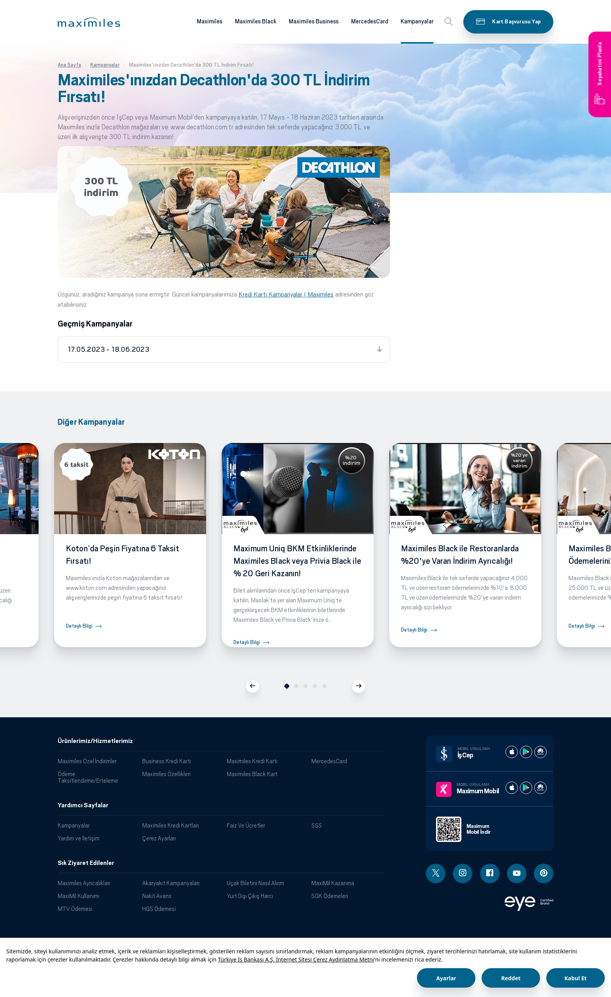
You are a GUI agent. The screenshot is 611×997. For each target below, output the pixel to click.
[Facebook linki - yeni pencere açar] (490, 873)
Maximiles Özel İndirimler (87, 761)
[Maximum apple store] (511, 788)
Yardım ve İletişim (78, 838)
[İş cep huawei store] (540, 752)
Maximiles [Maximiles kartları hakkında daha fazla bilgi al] (210, 21)
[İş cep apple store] (511, 752)
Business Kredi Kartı (166, 761)
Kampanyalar (74, 825)
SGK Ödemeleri (329, 896)
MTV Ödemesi (75, 908)
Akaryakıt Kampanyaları (171, 883)
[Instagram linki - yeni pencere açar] (462, 873)
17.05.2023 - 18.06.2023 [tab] (108, 349)
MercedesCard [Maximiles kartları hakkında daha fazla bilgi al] (369, 21)
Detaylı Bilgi (79, 626)
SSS (316, 825)
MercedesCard (329, 761)
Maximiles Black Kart (252, 774)
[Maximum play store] (526, 788)
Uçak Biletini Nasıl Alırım (255, 883)
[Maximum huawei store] (540, 788)
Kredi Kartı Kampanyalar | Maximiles (286, 294)
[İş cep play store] (526, 752)
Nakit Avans (156, 896)
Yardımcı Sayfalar (83, 805)
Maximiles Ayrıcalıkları (84, 883)
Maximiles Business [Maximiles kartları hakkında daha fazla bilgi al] (314, 21)
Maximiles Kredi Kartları (170, 825)
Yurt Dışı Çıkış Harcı (250, 896)
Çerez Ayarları (159, 838)
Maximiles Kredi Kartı (252, 761)
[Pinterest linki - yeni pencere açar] (543, 873)
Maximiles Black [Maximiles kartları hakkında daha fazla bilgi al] (255, 21)
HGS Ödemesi (159, 908)
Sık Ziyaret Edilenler (86, 862)
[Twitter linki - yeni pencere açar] (435, 873)
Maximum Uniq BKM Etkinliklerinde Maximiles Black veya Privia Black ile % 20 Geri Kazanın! (297, 561)
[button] (89, 22)
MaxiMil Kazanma (332, 883)
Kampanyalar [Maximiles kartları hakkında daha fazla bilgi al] (417, 21)
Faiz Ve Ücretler (246, 825)
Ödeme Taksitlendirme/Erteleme (88, 777)
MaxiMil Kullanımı (78, 896)
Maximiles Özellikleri (166, 774)
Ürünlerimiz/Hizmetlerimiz (95, 741)
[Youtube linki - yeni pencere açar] (516, 873)
